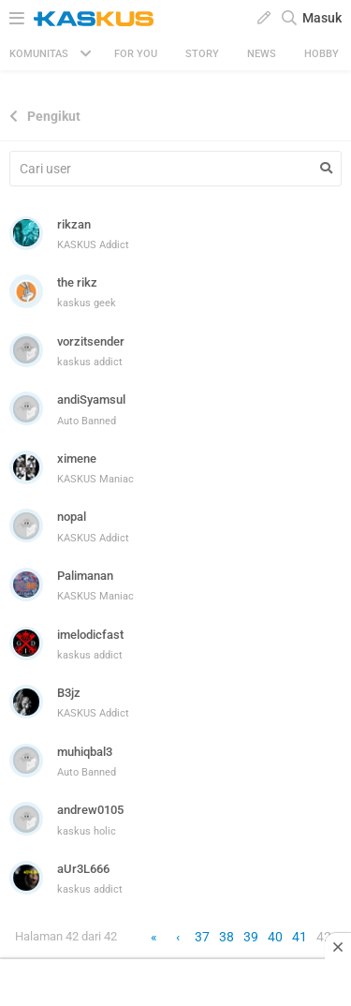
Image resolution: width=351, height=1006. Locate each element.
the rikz (77, 282)
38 (226, 936)
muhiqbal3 (84, 752)
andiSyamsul (91, 399)
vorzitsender (90, 341)
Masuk (322, 17)
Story (202, 54)
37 (202, 936)
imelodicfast (90, 635)
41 (299, 936)
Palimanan (85, 576)
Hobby (321, 54)
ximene (76, 458)
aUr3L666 (83, 869)
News (261, 54)
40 (275, 936)
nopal (71, 517)
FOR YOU (135, 54)
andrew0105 (90, 810)
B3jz (68, 693)
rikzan (74, 224)
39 (250, 936)
